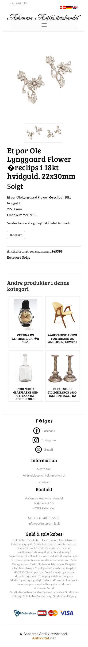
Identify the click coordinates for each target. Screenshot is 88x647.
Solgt (26, 257)
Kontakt (16, 235)
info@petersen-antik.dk (44, 523)
